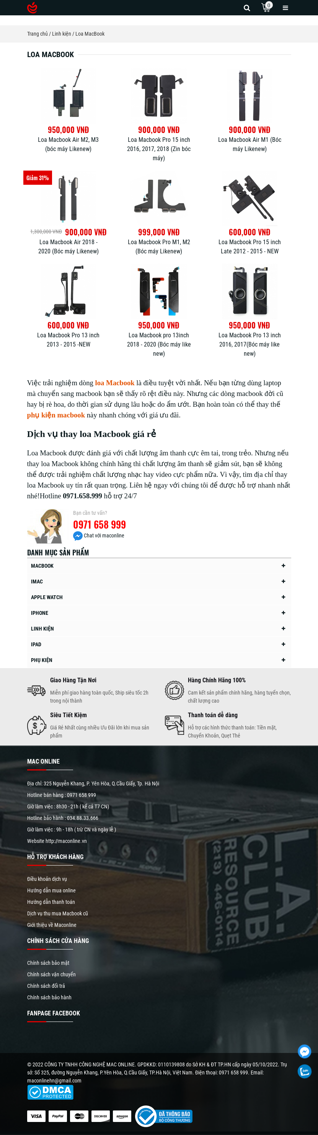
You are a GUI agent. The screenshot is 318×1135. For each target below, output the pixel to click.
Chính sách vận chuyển (51, 974)
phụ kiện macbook (56, 415)
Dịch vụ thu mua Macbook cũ (57, 913)
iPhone (39, 613)
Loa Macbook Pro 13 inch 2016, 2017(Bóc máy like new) (250, 344)
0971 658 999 (99, 524)
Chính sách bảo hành (49, 997)
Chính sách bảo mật (48, 963)
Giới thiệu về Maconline (52, 925)
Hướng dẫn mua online (51, 890)
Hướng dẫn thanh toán (51, 902)
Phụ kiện (41, 660)
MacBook (42, 566)
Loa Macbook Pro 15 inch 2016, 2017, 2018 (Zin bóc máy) (159, 149)
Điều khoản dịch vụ (47, 879)
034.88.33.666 (82, 818)
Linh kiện (42, 629)
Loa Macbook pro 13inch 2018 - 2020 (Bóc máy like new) (159, 344)
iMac (37, 581)
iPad (36, 644)
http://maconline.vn (66, 841)
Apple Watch (47, 597)
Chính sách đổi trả (46, 986)
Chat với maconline (98, 535)
